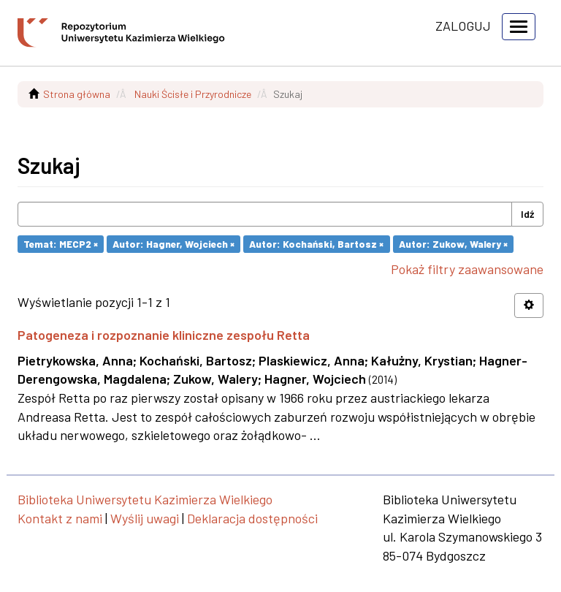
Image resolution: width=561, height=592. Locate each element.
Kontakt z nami (60, 518)
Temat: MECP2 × (60, 244)
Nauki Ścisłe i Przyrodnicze (192, 94)
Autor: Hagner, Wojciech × (173, 244)
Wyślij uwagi (144, 518)
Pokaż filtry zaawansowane (467, 269)
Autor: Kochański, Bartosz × (316, 244)
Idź (527, 214)
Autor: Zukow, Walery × (453, 244)
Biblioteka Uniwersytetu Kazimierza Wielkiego (145, 499)
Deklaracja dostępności (252, 518)
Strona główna (76, 94)
